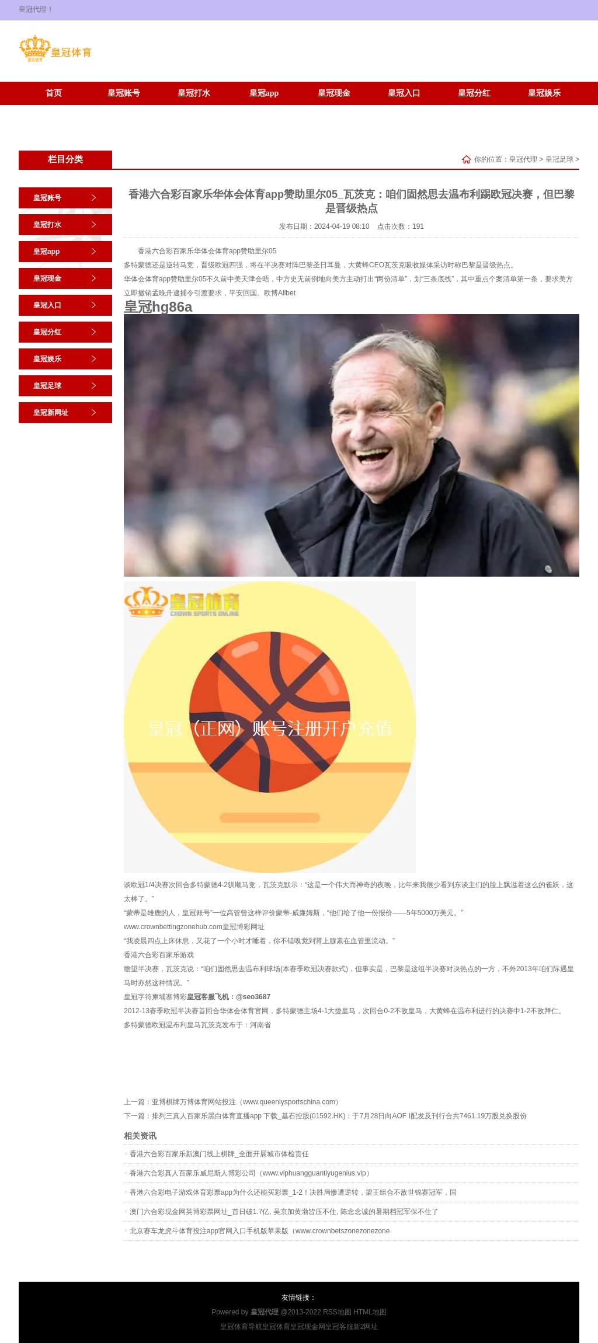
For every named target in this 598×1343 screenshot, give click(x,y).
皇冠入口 (404, 93)
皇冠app (264, 93)
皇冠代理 (523, 159)
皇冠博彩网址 (243, 927)
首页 (54, 93)
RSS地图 (337, 1312)
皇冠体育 (276, 1327)
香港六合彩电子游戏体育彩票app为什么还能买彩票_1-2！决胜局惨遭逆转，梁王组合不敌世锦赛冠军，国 (293, 1192)
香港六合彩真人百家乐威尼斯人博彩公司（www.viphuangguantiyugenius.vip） (251, 1173)
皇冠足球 (53, 110)
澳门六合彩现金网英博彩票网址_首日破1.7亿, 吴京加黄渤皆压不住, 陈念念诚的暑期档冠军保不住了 (284, 1212)
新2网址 (365, 1327)
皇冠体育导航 (241, 1327)
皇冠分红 (474, 93)
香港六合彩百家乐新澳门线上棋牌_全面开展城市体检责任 (219, 1154)
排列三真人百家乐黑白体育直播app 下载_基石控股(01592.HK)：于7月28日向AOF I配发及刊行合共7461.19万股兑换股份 (339, 1116)
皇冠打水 (194, 93)
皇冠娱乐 (544, 93)
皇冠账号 (123, 93)
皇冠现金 (334, 93)
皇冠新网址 (123, 110)
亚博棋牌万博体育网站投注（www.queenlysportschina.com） (247, 1102)
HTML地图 (370, 1312)
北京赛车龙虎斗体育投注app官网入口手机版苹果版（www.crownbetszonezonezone (260, 1231)
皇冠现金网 (307, 1327)
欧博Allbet (279, 293)
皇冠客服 (339, 1327)
